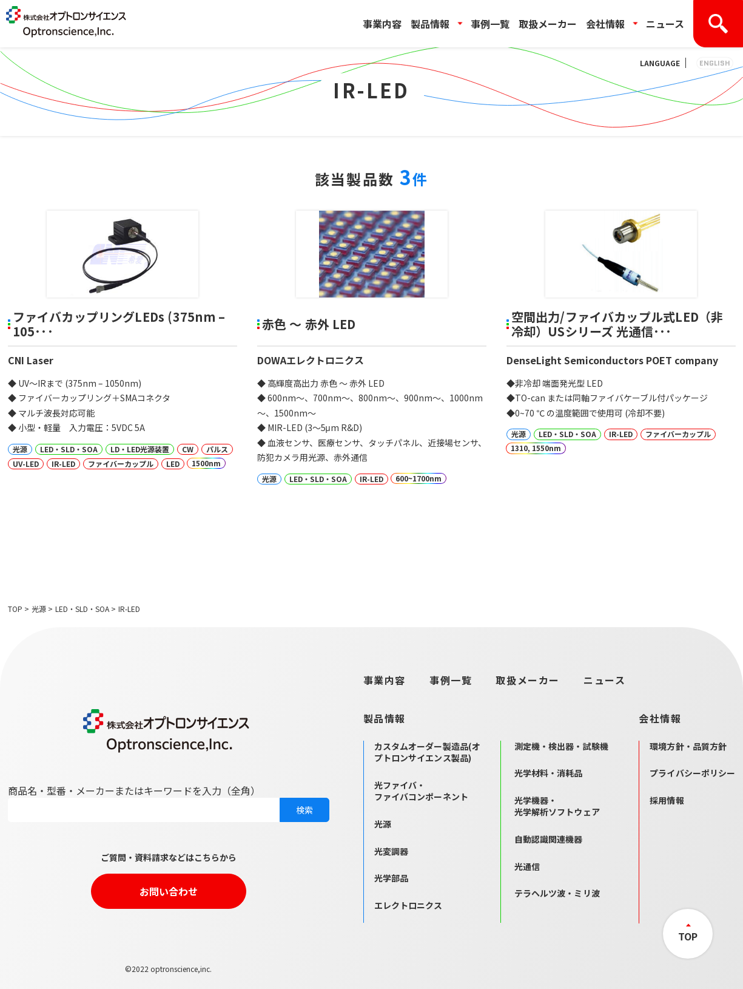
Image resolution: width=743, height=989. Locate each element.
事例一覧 (490, 23)
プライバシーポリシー (692, 773)
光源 (39, 608)
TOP (15, 608)
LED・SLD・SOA (82, 608)
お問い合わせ (169, 891)
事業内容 (382, 23)
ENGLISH (714, 63)
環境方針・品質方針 (688, 746)
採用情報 (667, 800)
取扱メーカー (548, 23)
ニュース (665, 23)
